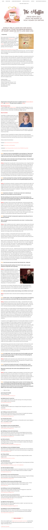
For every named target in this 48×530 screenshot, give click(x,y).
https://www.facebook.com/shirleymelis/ (12, 142)
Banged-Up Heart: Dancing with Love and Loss (8, 49)
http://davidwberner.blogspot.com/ (7, 499)
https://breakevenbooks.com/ (6, 422)
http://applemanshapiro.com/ (6, 471)
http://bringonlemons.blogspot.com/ (7, 416)
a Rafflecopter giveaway (5, 526)
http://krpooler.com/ (4, 485)
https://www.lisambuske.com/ (6, 409)
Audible (2, 44)
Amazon (27, 101)
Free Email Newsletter (24, 3)
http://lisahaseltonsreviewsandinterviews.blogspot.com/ (11, 444)
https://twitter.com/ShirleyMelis (9, 145)
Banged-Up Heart (11, 38)
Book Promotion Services (41, 1)
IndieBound (7, 103)
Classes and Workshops (16, 1)
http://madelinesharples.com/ (6, 451)
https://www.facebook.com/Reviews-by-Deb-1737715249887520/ (12, 465)
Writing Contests (25, 1)
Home (3, 1)
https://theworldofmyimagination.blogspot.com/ (9, 505)
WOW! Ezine (8, 1)
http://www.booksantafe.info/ (6, 402)
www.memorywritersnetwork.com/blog (8, 458)
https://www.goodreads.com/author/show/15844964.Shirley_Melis (16, 148)
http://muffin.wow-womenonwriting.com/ (8, 395)
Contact (32, 1)
